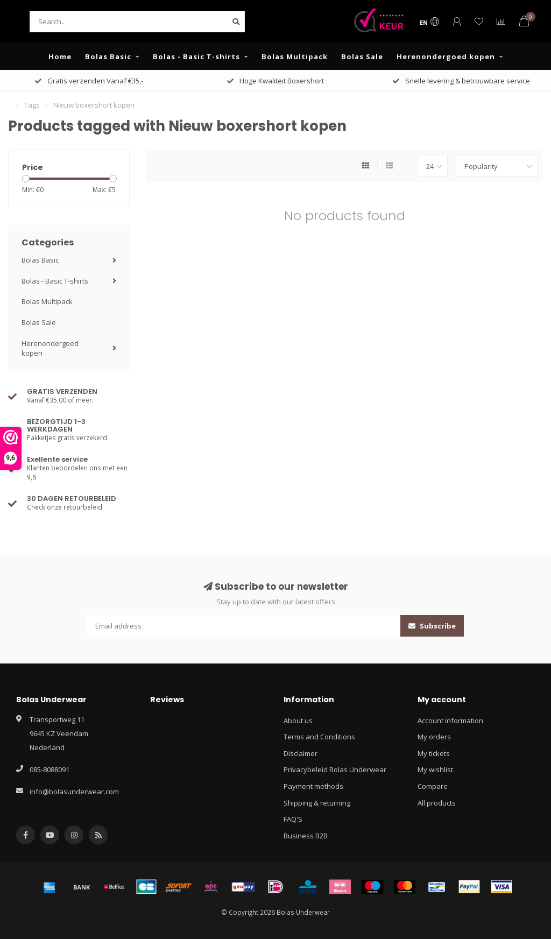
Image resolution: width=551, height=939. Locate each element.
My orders (434, 737)
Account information (450, 720)
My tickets (434, 753)
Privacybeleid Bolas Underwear (335, 769)
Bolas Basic (108, 56)
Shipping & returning (317, 803)
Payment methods (313, 786)
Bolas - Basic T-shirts (196, 56)
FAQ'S (293, 819)
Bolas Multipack (295, 56)
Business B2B (306, 836)
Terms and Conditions (319, 737)
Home (60, 56)
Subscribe (432, 626)
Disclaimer (300, 753)
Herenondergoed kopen (446, 56)
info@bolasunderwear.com (74, 791)
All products (437, 803)
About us (298, 720)
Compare (433, 786)
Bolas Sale (362, 56)
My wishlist (435, 769)
